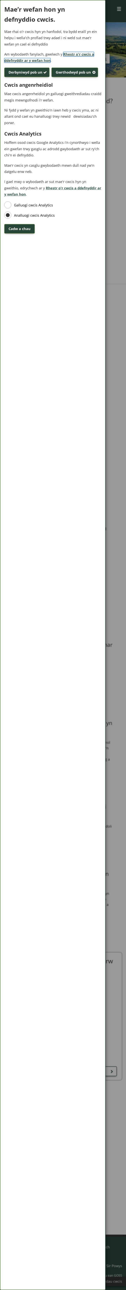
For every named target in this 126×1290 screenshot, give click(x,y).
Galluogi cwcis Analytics (33, 205)
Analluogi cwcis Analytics (34, 215)
